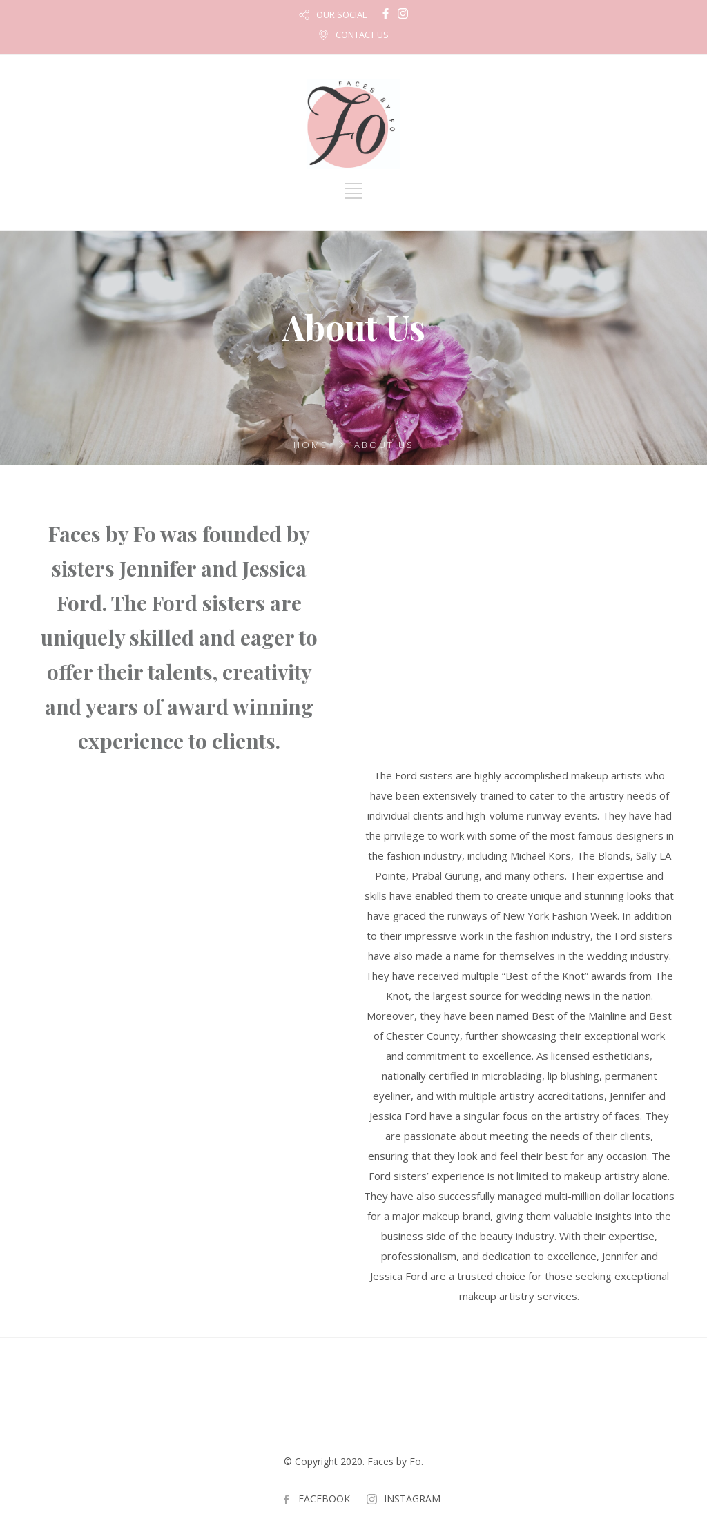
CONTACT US (362, 34)
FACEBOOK (324, 1498)
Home (310, 444)
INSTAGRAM (412, 1498)
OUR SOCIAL (341, 14)
